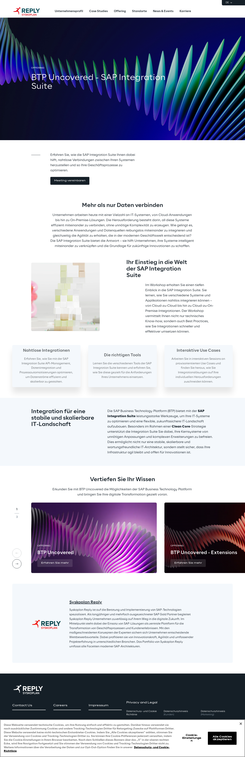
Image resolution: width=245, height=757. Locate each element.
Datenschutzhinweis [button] (176, 713)
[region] (122, 738)
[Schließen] (241, 723)
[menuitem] (69, 11)
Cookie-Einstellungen (191, 738)
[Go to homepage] (30, 11)
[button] (69, 181)
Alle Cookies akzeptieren (222, 738)
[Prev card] (16, 553)
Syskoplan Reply (85, 602)
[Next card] (16, 563)
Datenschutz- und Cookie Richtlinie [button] (141, 713)
